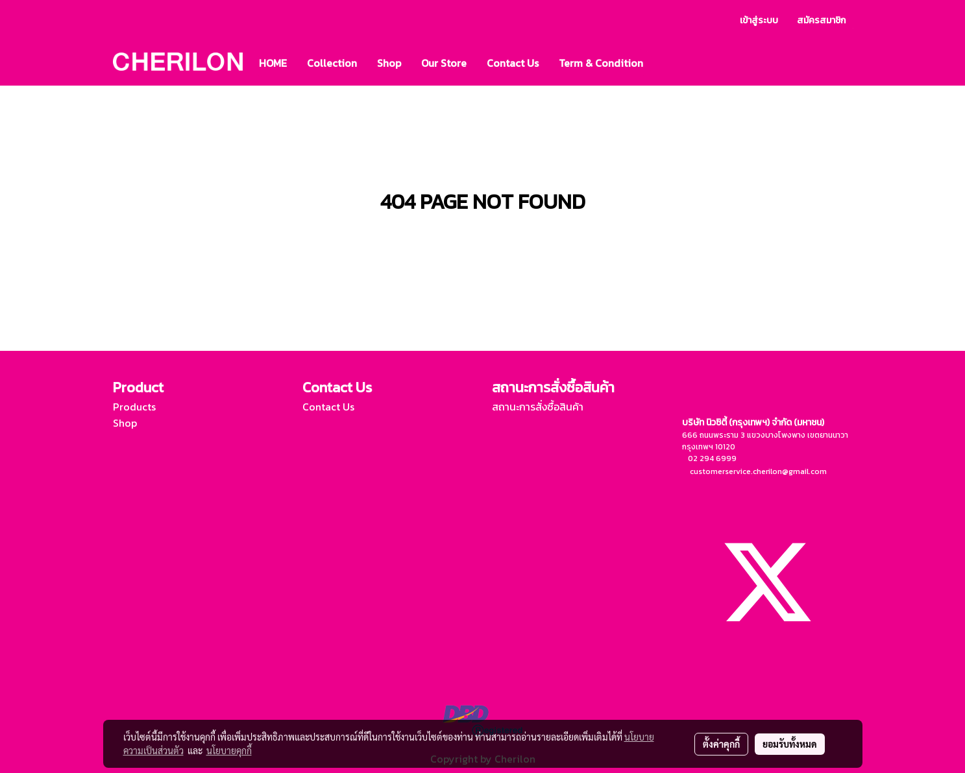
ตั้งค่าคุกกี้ (721, 744)
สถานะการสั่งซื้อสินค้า (537, 406)
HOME (273, 63)
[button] (664, 63)
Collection (332, 63)
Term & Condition (601, 63)
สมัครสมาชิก (821, 20)
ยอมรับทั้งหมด (790, 744)
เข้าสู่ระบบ (759, 20)
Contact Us (513, 63)
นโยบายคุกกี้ (229, 750)
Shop (389, 63)
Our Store (444, 63)
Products (134, 406)
